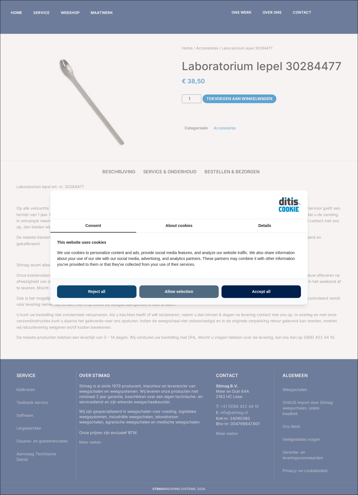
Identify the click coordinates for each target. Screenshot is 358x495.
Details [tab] (264, 225)
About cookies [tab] (179, 225)
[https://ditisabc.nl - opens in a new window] (290, 204)
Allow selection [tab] (179, 291)
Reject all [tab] (96, 291)
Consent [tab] (93, 225)
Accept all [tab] (261, 291)
